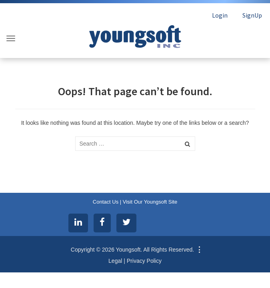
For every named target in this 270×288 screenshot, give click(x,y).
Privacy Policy (144, 261)
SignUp (252, 15)
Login (220, 15)
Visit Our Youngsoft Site (150, 202)
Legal (115, 261)
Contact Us (105, 202)
